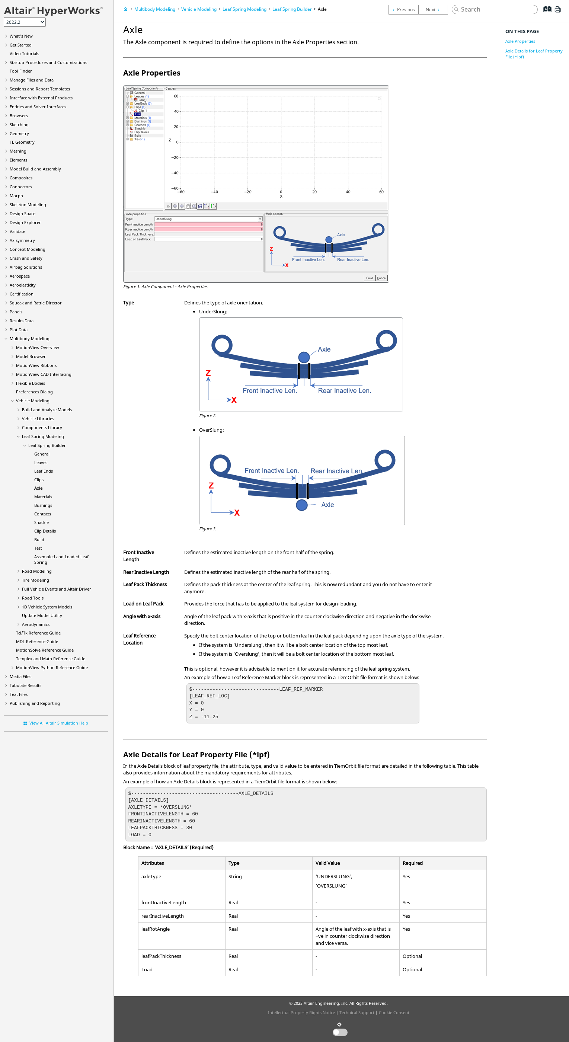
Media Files (20, 676)
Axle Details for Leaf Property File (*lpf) (534, 54)
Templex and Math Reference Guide (50, 658)
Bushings (43, 505)
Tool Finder (21, 71)
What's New (21, 36)
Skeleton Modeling (28, 204)
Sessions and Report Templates (40, 89)
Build (39, 539)
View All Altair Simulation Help (58, 723)
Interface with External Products (41, 97)
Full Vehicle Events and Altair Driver (56, 589)
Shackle (41, 522)
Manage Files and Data (32, 80)
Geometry (19, 133)
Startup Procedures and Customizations (48, 62)
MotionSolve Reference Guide (45, 650)
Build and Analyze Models (47, 409)
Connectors (21, 186)
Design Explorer (25, 222)
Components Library (42, 427)
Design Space (22, 213)
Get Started (21, 45)
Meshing (18, 151)
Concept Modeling (27, 249)
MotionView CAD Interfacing (43, 374)
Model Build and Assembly (35, 169)
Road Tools (33, 598)
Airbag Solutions (26, 267)
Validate (17, 231)
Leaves (40, 462)
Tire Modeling (35, 580)
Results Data (21, 320)
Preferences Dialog (34, 391)
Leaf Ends (43, 471)
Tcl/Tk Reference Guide (38, 633)
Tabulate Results (25, 685)
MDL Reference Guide (37, 641)
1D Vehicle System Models (47, 607)
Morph (16, 195)
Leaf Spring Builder (47, 445)
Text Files (19, 694)
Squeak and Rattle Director (36, 303)
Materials (43, 496)
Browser (31, 356)
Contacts (42, 514)
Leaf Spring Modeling (43, 436)
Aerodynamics (35, 624)
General (41, 454)
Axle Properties (520, 41)
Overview (37, 347)
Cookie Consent (394, 1012)
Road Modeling (37, 571)
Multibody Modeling (29, 338)
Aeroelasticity (23, 285)
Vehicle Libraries (38, 418)
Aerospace (20, 276)
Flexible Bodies (30, 383)
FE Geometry (22, 142)
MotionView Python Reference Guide (52, 667)
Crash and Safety (26, 258)
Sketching (19, 124)
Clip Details (45, 531)
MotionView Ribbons (36, 365)
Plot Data (19, 329)
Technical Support (356, 1012)
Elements (18, 160)
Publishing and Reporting (35, 703)
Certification (21, 294)
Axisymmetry (22, 240)
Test (38, 548)
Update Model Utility (42, 615)
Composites (21, 177)
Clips (39, 479)
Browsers (19, 115)
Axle (38, 488)
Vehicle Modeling (32, 400)
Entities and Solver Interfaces (38, 106)
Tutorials (24, 53)
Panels (16, 311)
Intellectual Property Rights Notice (301, 1012)
